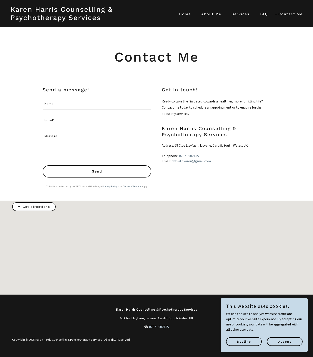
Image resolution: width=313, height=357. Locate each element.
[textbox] (97, 103)
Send (97, 171)
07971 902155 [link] (189, 156)
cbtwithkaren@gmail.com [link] (191, 161)
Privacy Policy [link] (110, 186)
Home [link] (185, 14)
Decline (244, 341)
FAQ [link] (264, 14)
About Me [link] (211, 14)
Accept (284, 341)
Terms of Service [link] (132, 186)
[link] (81, 19)
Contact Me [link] (290, 14)
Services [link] (240, 14)
